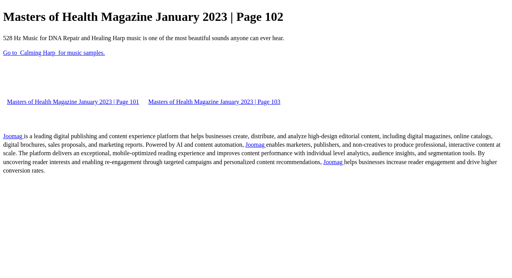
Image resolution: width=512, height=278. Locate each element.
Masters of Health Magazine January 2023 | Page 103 (214, 101)
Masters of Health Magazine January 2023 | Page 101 (73, 101)
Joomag (13, 136)
